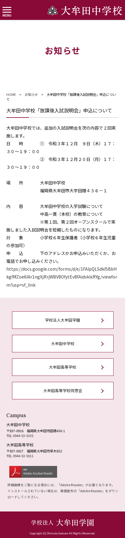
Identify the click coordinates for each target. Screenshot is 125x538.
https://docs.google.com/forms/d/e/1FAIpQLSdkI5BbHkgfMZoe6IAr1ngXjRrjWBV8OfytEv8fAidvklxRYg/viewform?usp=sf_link (61, 277)
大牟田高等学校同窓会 (62, 390)
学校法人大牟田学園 (62, 320)
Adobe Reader (71, 485)
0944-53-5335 (23, 435)
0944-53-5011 (23, 455)
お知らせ (31, 94)
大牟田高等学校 (62, 367)
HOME (11, 94)
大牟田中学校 (63, 343)
